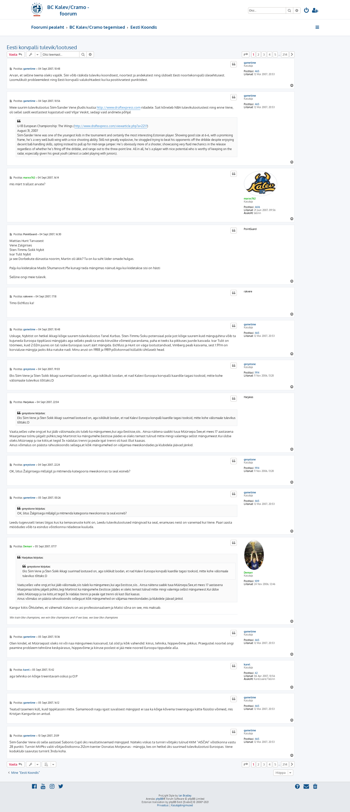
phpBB (159, 798)
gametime (250, 62)
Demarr (248, 572)
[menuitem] (306, 10)
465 (257, 71)
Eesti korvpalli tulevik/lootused (42, 47)
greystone (250, 364)
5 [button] (275, 54)
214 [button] (285, 54)
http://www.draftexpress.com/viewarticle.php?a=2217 (110, 126)
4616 (257, 206)
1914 (257, 372)
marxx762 (250, 198)
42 (256, 672)
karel (247, 664)
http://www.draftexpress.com (118, 107)
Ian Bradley (185, 795)
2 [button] (258, 54)
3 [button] (264, 54)
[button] (245, 54)
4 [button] (270, 54)
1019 (257, 581)
